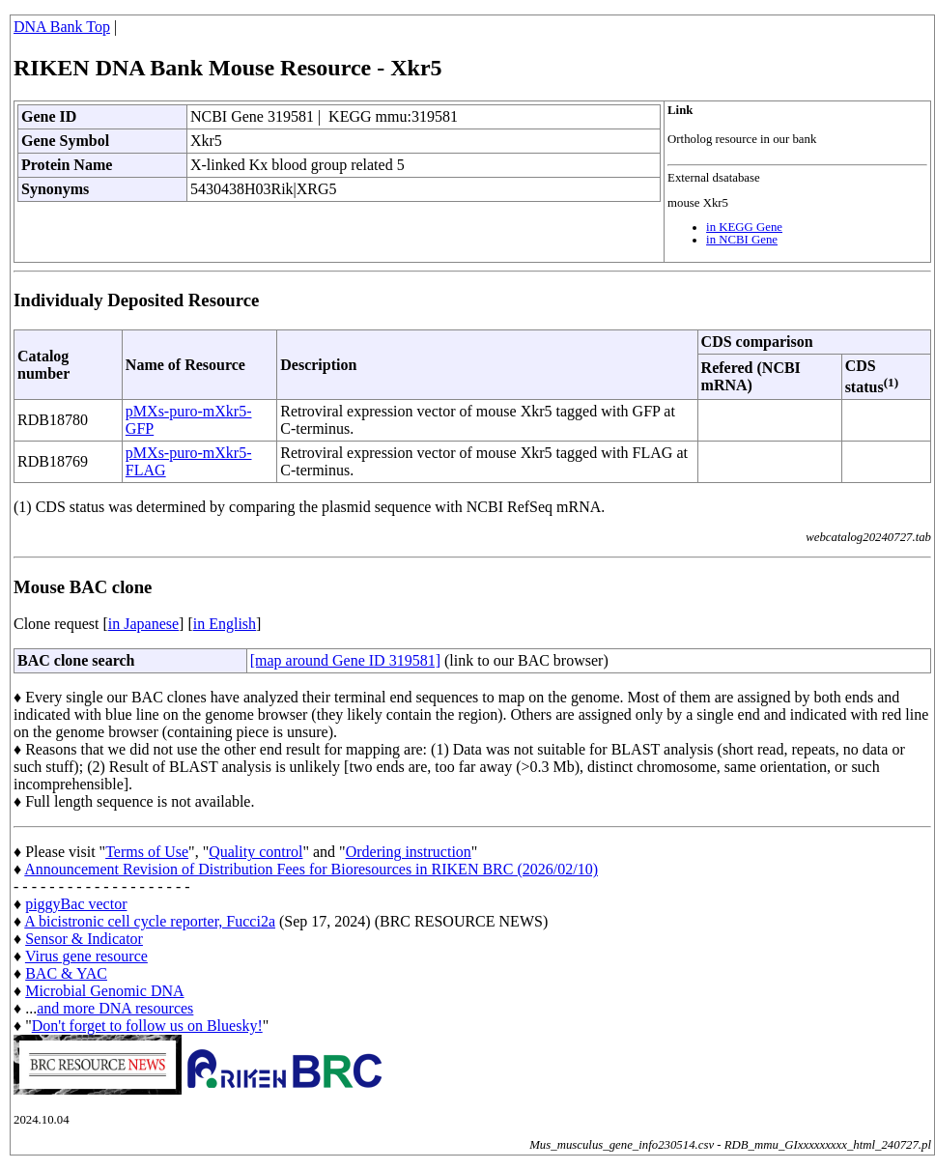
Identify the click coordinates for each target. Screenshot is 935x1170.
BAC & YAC (66, 973)
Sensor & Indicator (84, 938)
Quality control (255, 851)
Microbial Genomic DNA (104, 991)
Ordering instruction (408, 851)
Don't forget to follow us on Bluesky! (147, 1025)
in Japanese (143, 623)
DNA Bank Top (62, 26)
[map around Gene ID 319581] (345, 660)
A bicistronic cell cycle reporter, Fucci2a (149, 921)
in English (224, 623)
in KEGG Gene (744, 227)
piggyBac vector (76, 904)
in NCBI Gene (742, 239)
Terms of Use (146, 851)
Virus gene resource (86, 956)
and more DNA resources (115, 1008)
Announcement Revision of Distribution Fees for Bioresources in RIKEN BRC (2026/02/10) (311, 869)
